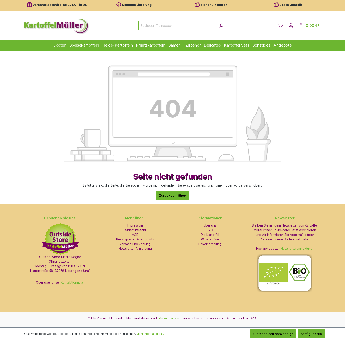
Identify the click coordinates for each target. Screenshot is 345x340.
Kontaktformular (72, 282)
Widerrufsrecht (135, 230)
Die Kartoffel (210, 234)
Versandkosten (170, 318)
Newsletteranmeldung (297, 248)
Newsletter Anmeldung (135, 248)
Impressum (135, 225)
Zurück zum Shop (172, 195)
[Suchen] (221, 25)
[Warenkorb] (309, 25)
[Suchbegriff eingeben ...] (177, 25)
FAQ (210, 230)
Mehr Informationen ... (150, 333)
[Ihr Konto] (291, 25)
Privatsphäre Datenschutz (135, 239)
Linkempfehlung (210, 244)
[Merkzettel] (281, 25)
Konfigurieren (311, 334)
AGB (135, 234)
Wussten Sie (210, 239)
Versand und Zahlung (135, 244)
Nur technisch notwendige (272, 334)
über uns (210, 225)
